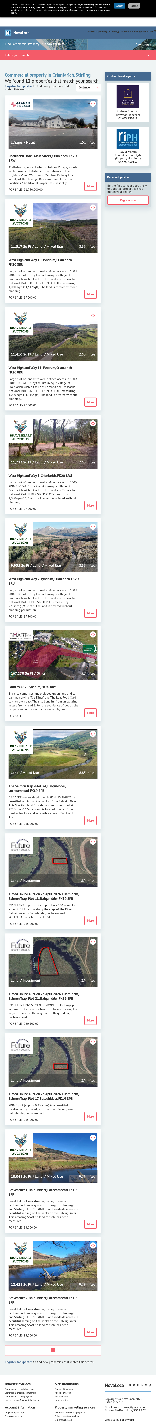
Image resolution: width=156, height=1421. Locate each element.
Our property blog (63, 1410)
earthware (127, 1410)
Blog (138, 22)
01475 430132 (128, 153)
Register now (128, 191)
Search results (54, 34)
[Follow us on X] (134, 1376)
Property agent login (15, 1403)
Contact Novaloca (64, 1379)
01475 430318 (128, 109)
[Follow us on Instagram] (142, 1376)
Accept (119, 6)
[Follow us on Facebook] (138, 1376)
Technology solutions (118, 22)
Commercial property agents (18, 1387)
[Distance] (88, 78)
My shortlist (148, 22)
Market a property (97, 22)
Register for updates (18, 77)
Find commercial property (74, 22)
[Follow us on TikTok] (150, 1376)
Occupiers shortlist (14, 1406)
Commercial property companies (20, 1383)
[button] (93, 95)
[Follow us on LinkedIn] (130, 1376)
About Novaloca (63, 1383)
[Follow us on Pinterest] (146, 1376)
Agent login (143, 35)
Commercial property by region (19, 1379)
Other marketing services (67, 1406)
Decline (134, 6)
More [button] (90, 177)
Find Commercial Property (22, 34)
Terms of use (61, 1387)
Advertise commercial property (69, 1403)
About (132, 22)
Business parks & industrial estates (22, 1390)
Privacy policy (61, 1390)
